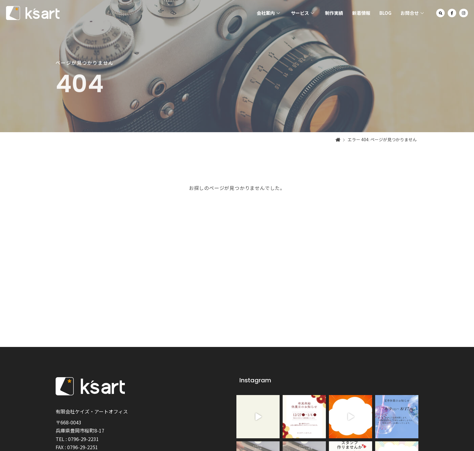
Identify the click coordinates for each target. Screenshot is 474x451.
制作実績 (334, 13)
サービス (302, 13)
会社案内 (268, 13)
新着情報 (361, 13)
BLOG (385, 13)
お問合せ (412, 13)
